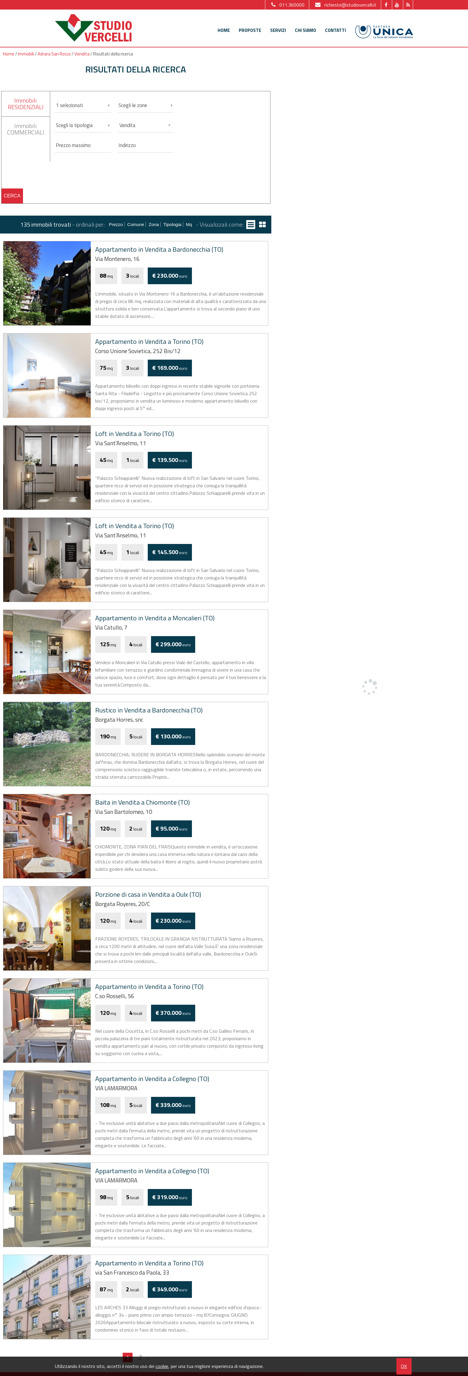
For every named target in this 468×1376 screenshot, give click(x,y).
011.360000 (287, 4)
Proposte (250, 30)
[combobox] (145, 125)
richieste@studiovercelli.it (345, 4)
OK (404, 1366)
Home (224, 30)
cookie (162, 1366)
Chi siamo (305, 30)
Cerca (12, 195)
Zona (154, 224)
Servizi (278, 30)
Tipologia (172, 224)
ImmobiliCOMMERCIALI (25, 129)
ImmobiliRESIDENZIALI (26, 104)
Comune (135, 224)
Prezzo (116, 224)
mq (189, 224)
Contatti (335, 30)
